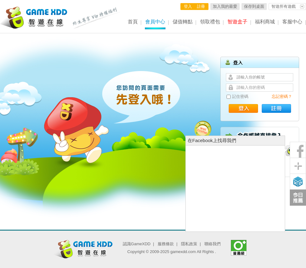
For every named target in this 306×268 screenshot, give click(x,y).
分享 (298, 166)
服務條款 (166, 244)
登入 (188, 6)
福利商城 (265, 21)
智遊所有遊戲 (283, 6)
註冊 (201, 6)
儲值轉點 (183, 21)
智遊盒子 (237, 21)
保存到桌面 (254, 6)
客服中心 (292, 21)
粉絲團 (298, 150)
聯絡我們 (212, 244)
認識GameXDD (137, 244)
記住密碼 (240, 96)
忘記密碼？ (282, 96)
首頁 (133, 21)
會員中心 (155, 21)
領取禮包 (210, 21)
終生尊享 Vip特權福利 (97, 18)
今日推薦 (298, 197)
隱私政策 (189, 244)
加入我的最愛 (225, 6)
